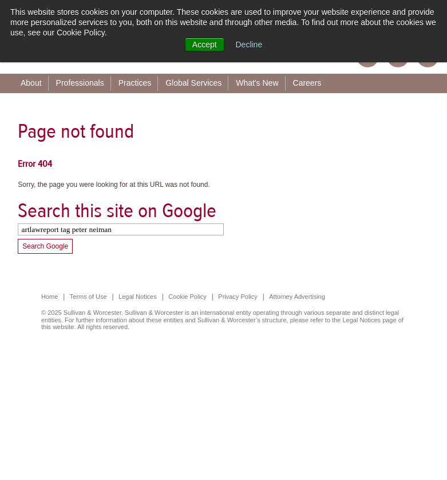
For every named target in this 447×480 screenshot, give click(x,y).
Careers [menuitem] (307, 82)
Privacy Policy (237, 296)
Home (49, 296)
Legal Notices (137, 296)
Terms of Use (88, 296)
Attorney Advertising (297, 296)
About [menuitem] (31, 82)
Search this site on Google (117, 210)
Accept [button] (204, 44)
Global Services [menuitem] (193, 82)
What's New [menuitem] (257, 82)
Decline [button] (249, 44)
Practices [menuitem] (135, 82)
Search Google (45, 246)
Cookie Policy (187, 296)
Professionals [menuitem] (80, 82)
